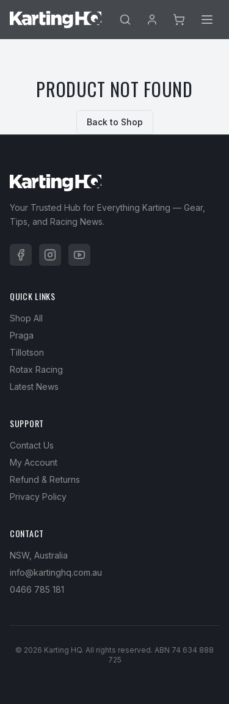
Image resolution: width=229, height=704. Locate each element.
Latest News (34, 386)
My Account (33, 462)
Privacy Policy (38, 496)
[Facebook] (21, 255)
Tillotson (27, 352)
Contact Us (32, 445)
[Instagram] (50, 255)
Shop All (26, 318)
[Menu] (207, 19)
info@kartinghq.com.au (56, 572)
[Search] (125, 20)
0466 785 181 (37, 589)
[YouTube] (79, 255)
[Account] (152, 20)
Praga (22, 335)
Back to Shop (115, 122)
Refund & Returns (45, 479)
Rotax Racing (36, 369)
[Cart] (179, 20)
